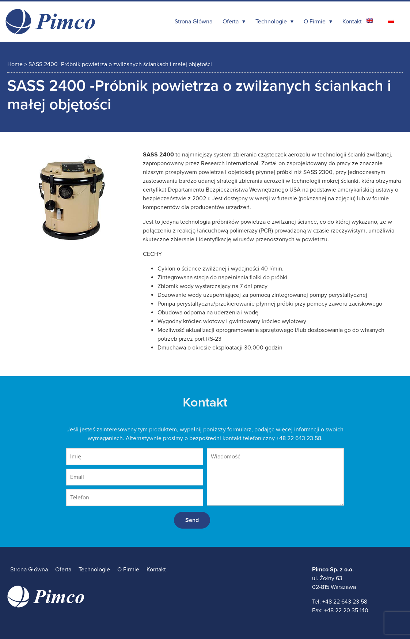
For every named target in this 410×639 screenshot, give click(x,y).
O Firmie (315, 21)
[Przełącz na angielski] (370, 21)
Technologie (271, 21)
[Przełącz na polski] (391, 21)
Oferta (231, 21)
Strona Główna (193, 21)
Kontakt (352, 21)
